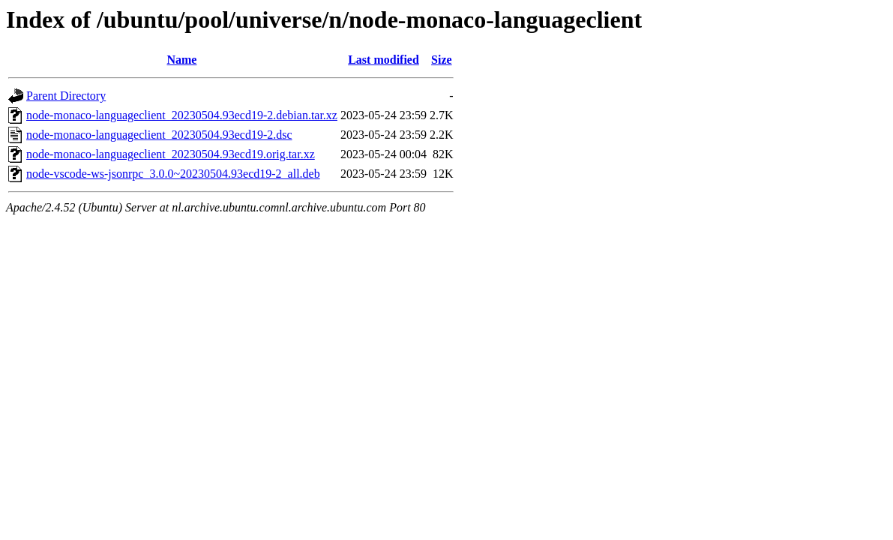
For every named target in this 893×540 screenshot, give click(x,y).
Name (181, 59)
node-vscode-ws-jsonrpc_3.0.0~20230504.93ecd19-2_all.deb (173, 173)
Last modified (383, 59)
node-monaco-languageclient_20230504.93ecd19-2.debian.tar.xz (181, 115)
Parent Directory (66, 95)
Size (441, 59)
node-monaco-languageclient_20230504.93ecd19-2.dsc (159, 134)
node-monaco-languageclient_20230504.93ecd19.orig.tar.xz (170, 154)
